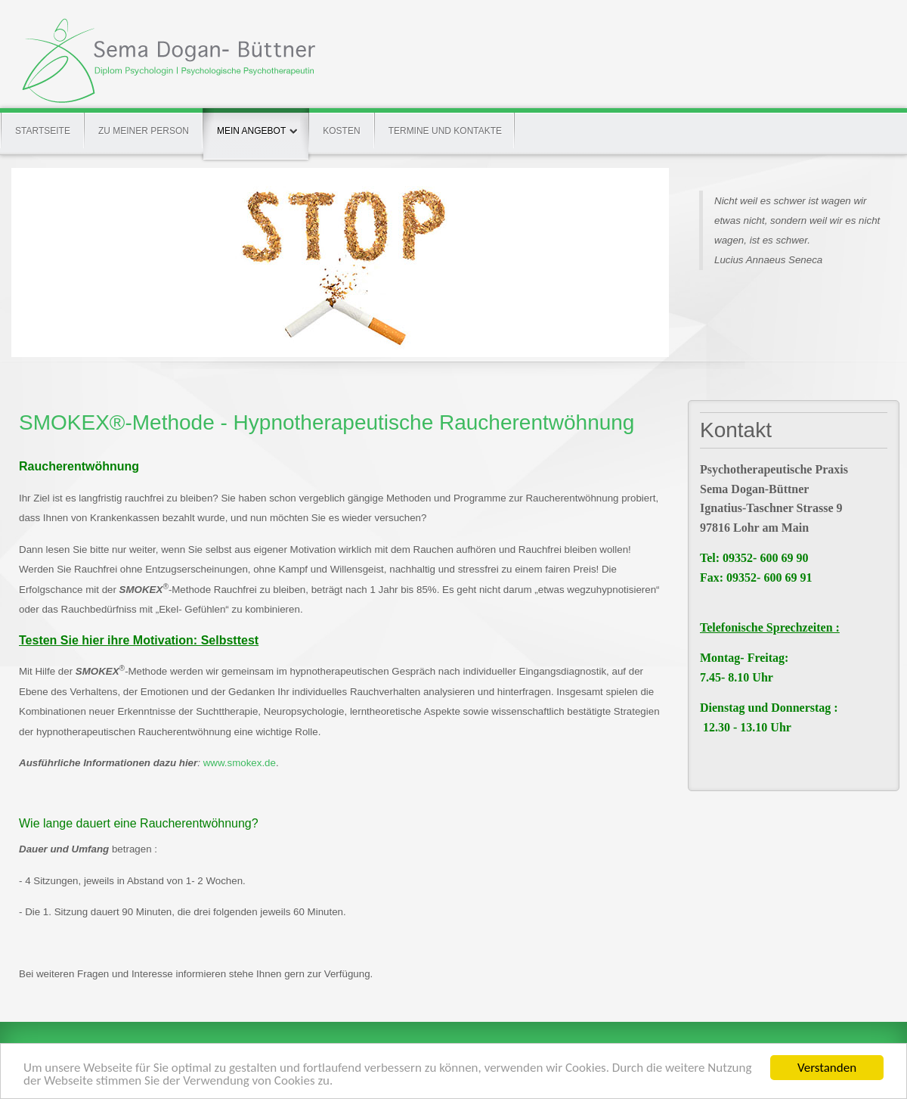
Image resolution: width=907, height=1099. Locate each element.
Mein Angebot (255, 122)
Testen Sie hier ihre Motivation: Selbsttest (138, 640)
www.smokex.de (239, 762)
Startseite (42, 131)
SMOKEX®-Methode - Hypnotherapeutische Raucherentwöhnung (326, 422)
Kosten (341, 131)
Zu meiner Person (143, 131)
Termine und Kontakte (445, 131)
